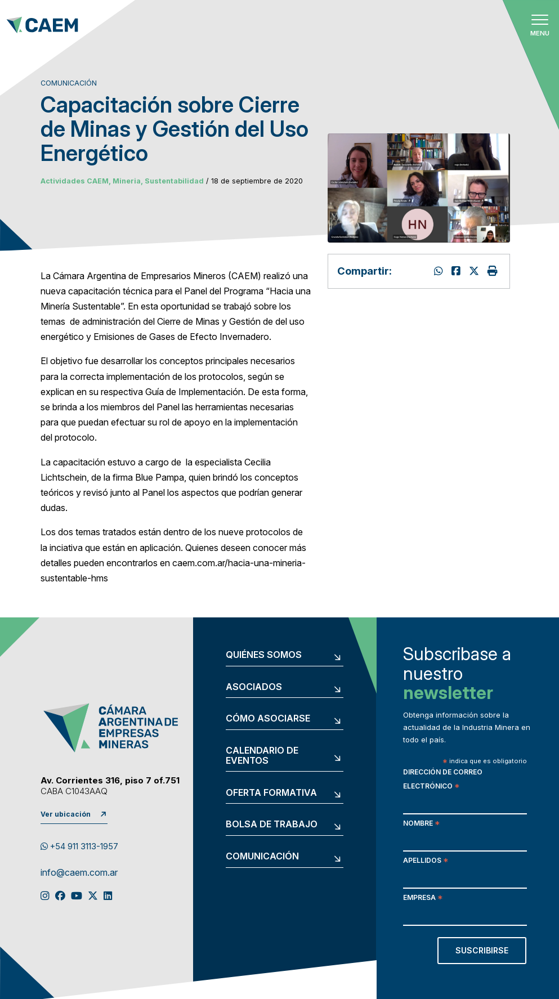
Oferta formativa (271, 793)
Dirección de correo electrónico (442, 780)
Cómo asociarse (268, 719)
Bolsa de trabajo (271, 824)
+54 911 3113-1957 (79, 846)
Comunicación (262, 857)
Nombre (421, 824)
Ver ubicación (66, 814)
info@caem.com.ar (79, 873)
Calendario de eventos (262, 756)
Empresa (422, 898)
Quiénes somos (264, 655)
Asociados (254, 687)
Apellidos (425, 861)
